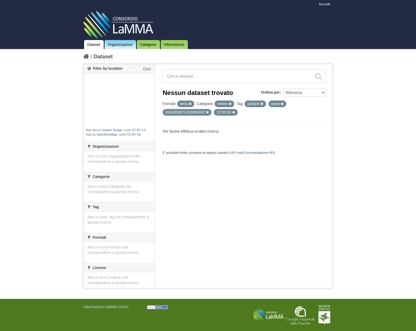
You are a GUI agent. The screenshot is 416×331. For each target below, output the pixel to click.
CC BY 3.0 (139, 130)
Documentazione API (259, 153)
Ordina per (270, 92)
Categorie (148, 44)
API (233, 153)
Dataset (93, 44)
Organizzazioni (120, 44)
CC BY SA (134, 134)
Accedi (324, 4)
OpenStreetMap (107, 134)
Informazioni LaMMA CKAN (105, 307)
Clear (147, 69)
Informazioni (174, 44)
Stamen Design (112, 130)
